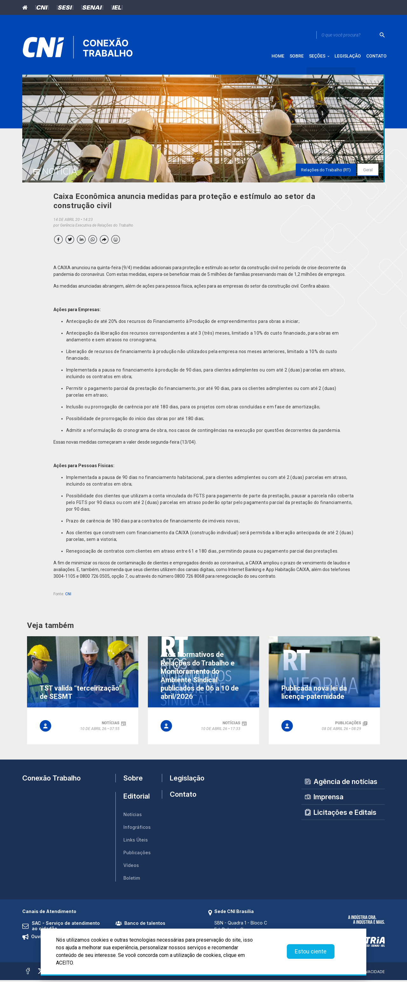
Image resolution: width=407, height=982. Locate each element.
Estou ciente (311, 951)
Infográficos (137, 829)
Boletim (131, 880)
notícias (111, 725)
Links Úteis (135, 842)
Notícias (132, 816)
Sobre (133, 780)
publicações (348, 725)
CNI (68, 596)
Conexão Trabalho (51, 780)
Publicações (137, 854)
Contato (183, 798)
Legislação (184, 780)
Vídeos (131, 867)
